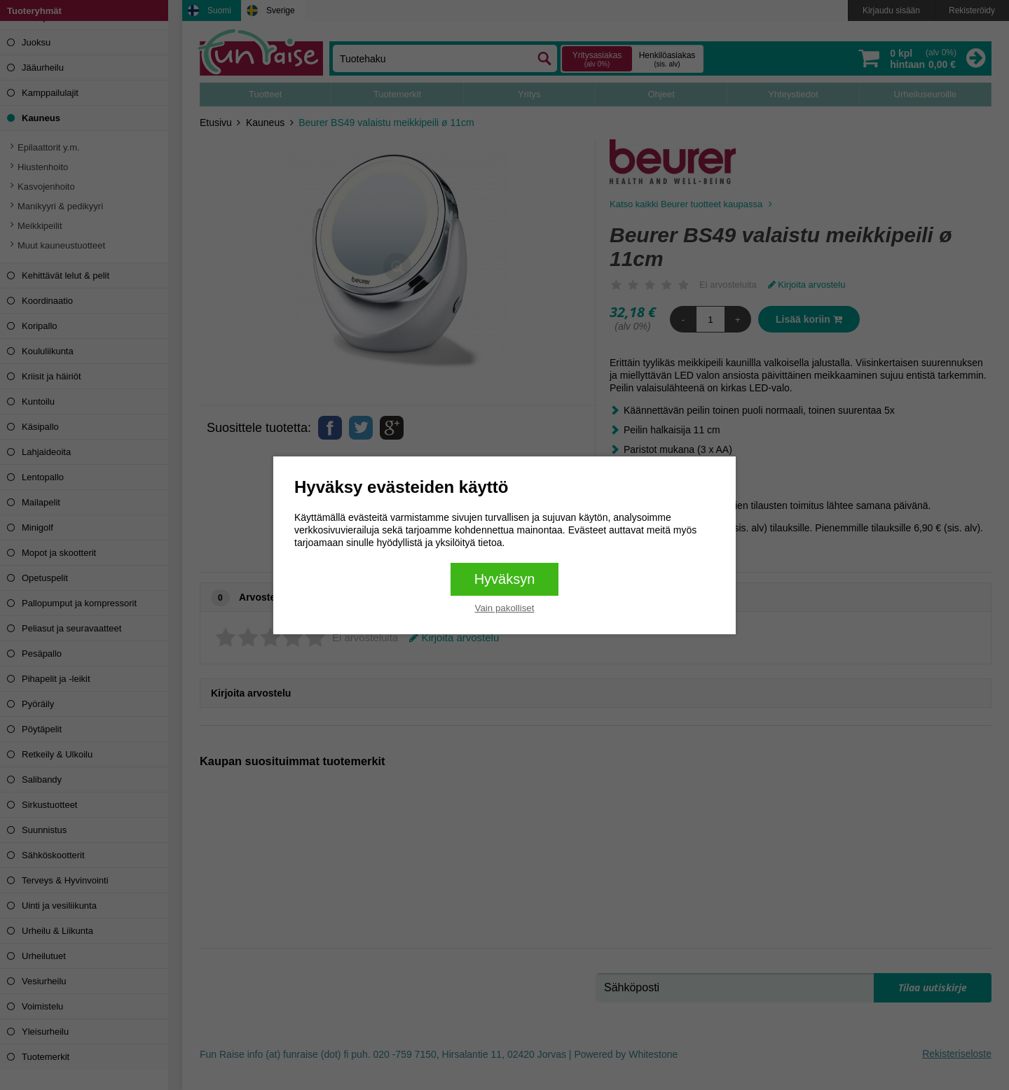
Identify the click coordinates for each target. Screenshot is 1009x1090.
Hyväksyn (504, 579)
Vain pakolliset (505, 608)
